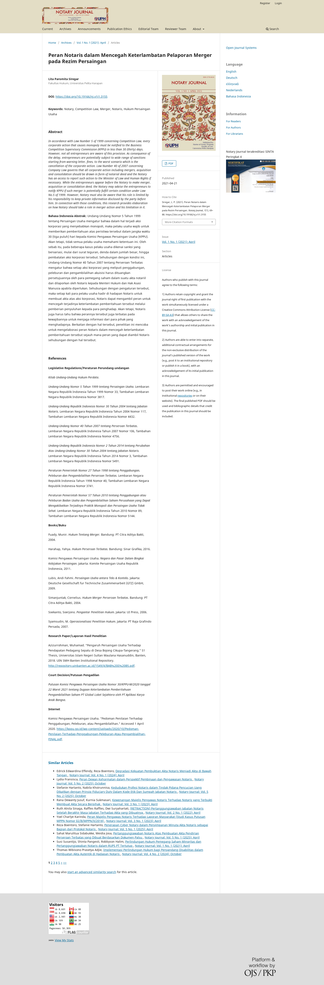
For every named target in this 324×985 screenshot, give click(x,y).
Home (52, 42)
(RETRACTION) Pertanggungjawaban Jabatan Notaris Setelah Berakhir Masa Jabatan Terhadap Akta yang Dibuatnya (130, 810)
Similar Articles (60, 763)
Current (47, 29)
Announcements (89, 29)
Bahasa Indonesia (238, 96)
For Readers (233, 121)
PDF (170, 163)
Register (265, 3)
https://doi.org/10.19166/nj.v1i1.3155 (81, 96)
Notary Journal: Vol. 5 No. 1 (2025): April (125, 829)
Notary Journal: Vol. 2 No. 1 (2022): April (172, 813)
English (231, 71)
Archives (65, 29)
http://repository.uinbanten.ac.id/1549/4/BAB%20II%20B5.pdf (91, 666)
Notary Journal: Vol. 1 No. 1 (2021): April (162, 846)
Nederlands (234, 90)
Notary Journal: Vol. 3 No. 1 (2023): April (130, 804)
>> (65, 863)
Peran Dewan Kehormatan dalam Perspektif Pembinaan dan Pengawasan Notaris (136, 779)
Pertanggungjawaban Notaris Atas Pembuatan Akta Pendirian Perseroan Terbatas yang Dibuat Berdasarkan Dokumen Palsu (128, 835)
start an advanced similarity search (91, 872)
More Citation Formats (179, 222)
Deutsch (231, 78)
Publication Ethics (119, 29)
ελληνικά (232, 84)
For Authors (233, 127)
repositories (184, 395)
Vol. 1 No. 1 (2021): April (91, 42)
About (197, 29)
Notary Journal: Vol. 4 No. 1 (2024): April (96, 775)
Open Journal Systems (241, 48)
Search (272, 29)
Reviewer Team (175, 29)
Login (278, 3)
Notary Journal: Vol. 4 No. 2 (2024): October (152, 854)
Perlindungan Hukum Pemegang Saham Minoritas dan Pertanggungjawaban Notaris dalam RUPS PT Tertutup (129, 844)
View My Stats (64, 940)
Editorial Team (148, 29)
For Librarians (234, 134)
